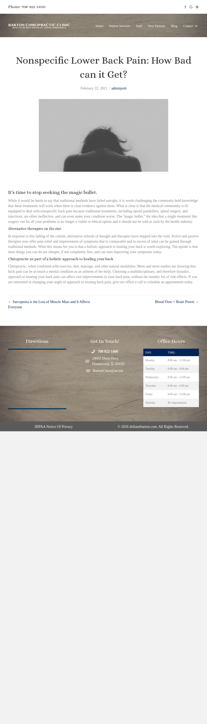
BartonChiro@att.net (108, 371)
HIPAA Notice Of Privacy (54, 427)
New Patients (156, 26)
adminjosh (119, 88)
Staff (139, 26)
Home (100, 26)
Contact (188, 26)
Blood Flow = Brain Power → (177, 302)
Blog (174, 26)
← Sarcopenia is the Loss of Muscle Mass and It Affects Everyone (49, 304)
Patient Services (119, 26)
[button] (196, 26)
